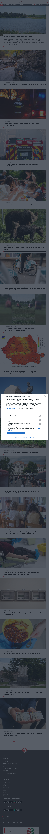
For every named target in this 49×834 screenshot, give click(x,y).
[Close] (45, 396)
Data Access (24, 437)
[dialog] (24, 417)
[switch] (39, 416)
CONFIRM (15, 433)
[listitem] (24, 413)
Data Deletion (17, 437)
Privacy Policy (31, 437)
